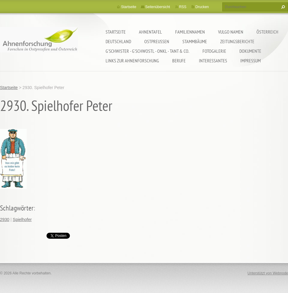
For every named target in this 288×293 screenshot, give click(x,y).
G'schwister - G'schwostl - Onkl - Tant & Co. (147, 51)
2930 (4, 219)
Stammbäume (194, 41)
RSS (183, 7)
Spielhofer (22, 219)
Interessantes (213, 61)
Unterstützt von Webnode (268, 273)
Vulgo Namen (230, 32)
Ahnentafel (150, 32)
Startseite (116, 32)
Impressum (250, 61)
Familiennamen (190, 32)
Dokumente (250, 51)
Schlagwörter (17, 208)
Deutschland (118, 41)
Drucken (202, 7)
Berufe (179, 61)
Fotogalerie (214, 51)
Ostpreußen (156, 41)
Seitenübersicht (157, 7)
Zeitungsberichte (237, 41)
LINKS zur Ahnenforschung (132, 61)
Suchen (282, 6)
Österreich (267, 32)
